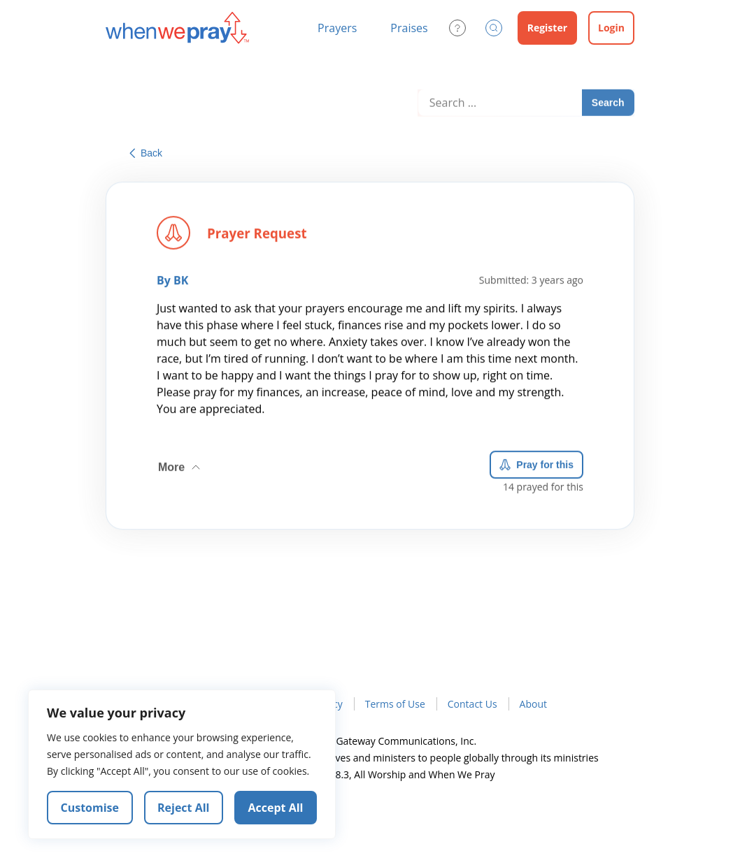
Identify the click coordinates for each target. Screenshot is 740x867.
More (180, 464)
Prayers (337, 28)
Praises (408, 28)
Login (611, 27)
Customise (90, 807)
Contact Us (472, 704)
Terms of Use (395, 704)
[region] (182, 764)
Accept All (276, 807)
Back (145, 153)
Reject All (183, 807)
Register (547, 27)
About (533, 704)
